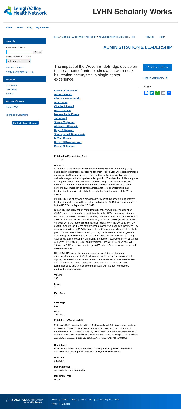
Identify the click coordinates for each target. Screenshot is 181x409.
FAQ (74, 399)
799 (133, 37)
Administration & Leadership (138, 47)
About (65, 399)
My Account (87, 399)
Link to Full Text (157, 67)
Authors (10, 93)
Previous (150, 37)
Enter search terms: (16, 47)
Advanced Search (15, 67)
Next (162, 37)
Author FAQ (12, 107)
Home (56, 37)
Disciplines (11, 89)
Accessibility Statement (108, 399)
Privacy (55, 404)
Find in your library (155, 77)
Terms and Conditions (17, 114)
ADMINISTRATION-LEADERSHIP (113, 37)
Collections (11, 85)
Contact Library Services (25, 123)
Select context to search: (18, 56)
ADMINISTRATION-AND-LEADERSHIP (79, 37)
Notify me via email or (20, 72)
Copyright (66, 404)
